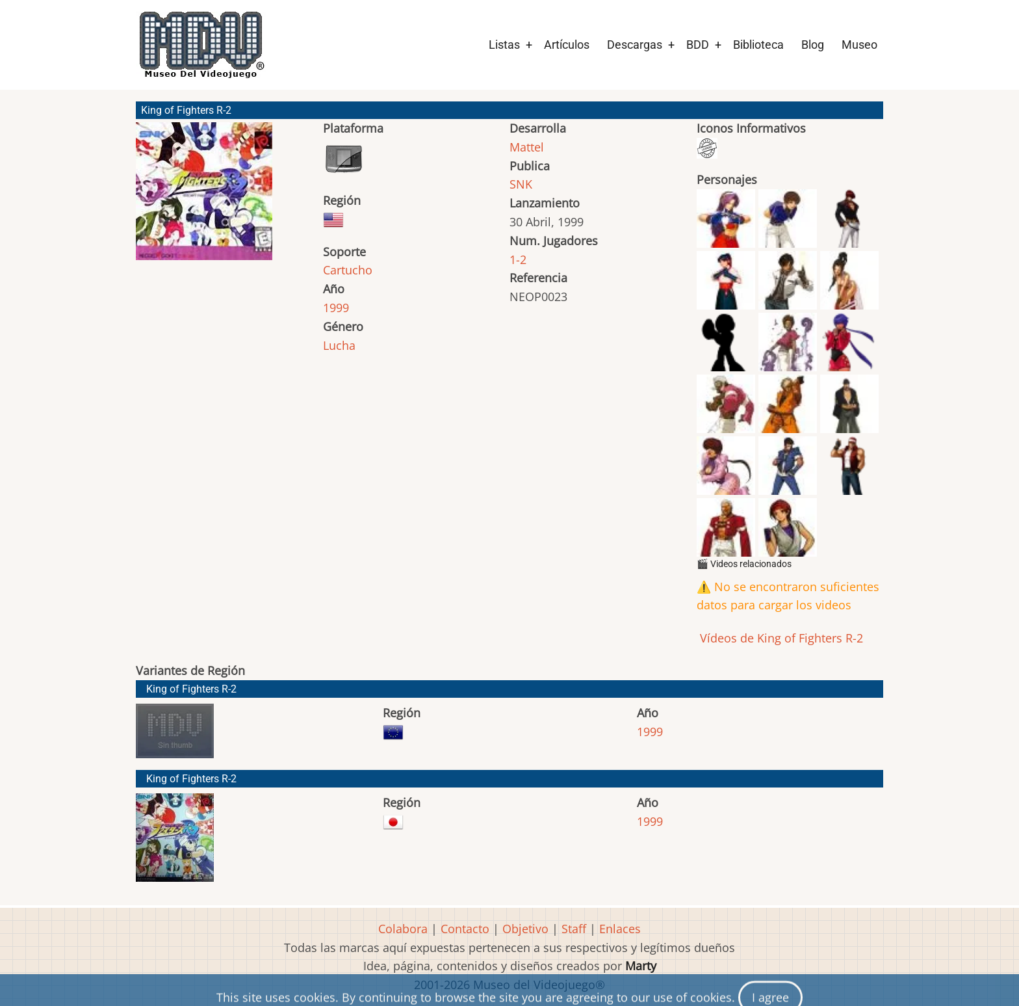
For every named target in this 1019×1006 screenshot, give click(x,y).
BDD (697, 44)
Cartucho (347, 270)
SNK (521, 184)
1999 (336, 307)
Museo (859, 44)
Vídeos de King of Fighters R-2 (780, 638)
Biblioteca (758, 44)
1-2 (518, 259)
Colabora (403, 928)
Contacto (465, 928)
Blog (812, 44)
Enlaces (620, 928)
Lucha (339, 345)
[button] (204, 197)
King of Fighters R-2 (191, 689)
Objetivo (525, 928)
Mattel (527, 147)
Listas (504, 44)
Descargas (634, 44)
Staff (573, 928)
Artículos (566, 44)
